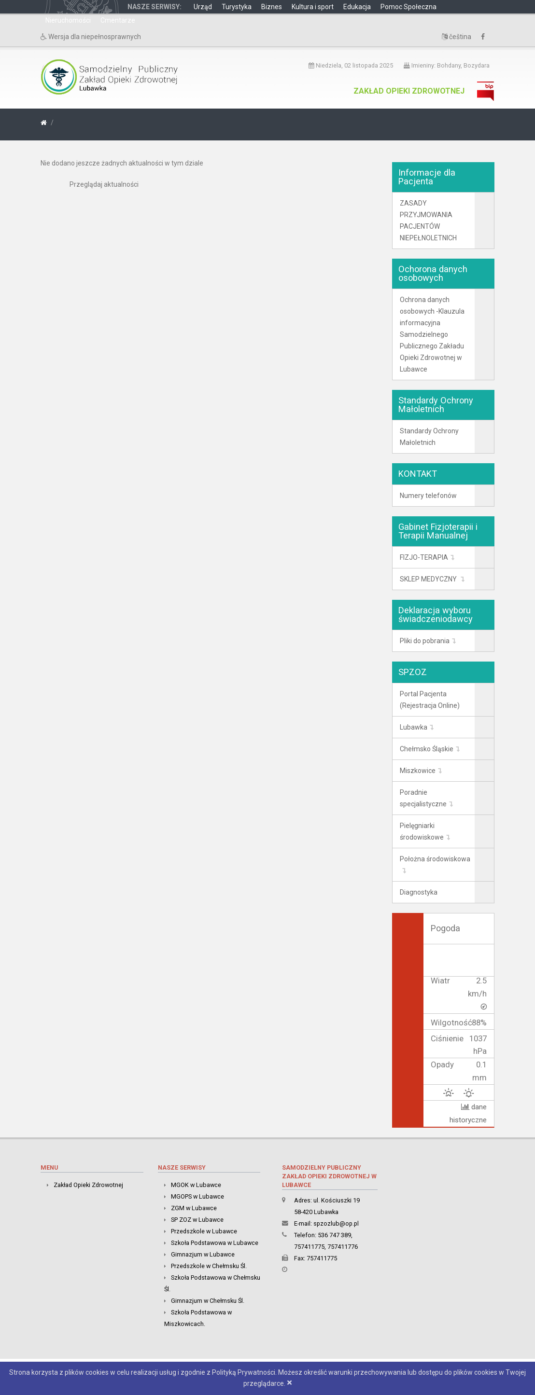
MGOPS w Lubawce (197, 1196)
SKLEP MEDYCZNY (429, 579)
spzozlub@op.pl (336, 1223)
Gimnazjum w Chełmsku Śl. (207, 1300)
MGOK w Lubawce (196, 1184)
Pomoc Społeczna (408, 7)
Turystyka (237, 7)
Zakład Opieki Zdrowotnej (409, 91)
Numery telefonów (428, 495)
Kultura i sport (313, 7)
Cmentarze (117, 20)
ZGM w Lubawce (194, 1208)
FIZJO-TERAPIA (424, 557)
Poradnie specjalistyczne (423, 798)
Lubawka (413, 727)
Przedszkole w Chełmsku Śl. (209, 1266)
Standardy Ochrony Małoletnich (429, 436)
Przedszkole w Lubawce (204, 1231)
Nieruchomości (68, 20)
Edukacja (357, 7)
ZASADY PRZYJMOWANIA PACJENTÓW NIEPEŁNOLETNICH (428, 220)
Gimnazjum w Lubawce (203, 1254)
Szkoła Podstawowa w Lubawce (214, 1242)
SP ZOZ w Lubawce (197, 1219)
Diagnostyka (418, 892)
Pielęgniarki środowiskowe (422, 831)
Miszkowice (418, 770)
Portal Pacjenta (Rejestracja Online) (430, 699)
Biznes (271, 7)
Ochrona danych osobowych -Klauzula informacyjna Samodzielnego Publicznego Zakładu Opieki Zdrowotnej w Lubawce (432, 334)
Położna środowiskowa (435, 859)
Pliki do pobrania (425, 641)
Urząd (203, 7)
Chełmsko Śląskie (426, 749)
